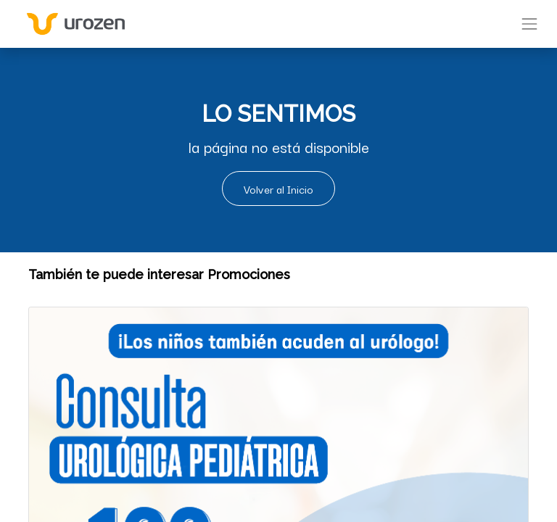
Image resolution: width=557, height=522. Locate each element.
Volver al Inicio (278, 188)
